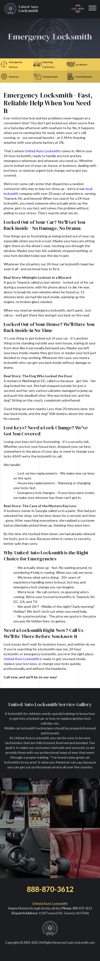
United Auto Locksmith (42, 151)
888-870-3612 (50, 889)
